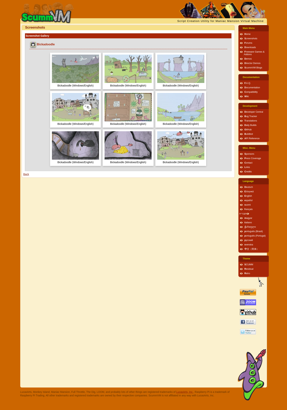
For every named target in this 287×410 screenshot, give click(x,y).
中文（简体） (251, 249)
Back (26, 174)
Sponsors (249, 154)
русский (248, 240)
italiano (248, 222)
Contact (248, 162)
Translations (250, 120)
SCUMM (248, 264)
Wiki (246, 96)
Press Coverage (252, 158)
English (248, 196)
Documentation (251, 77)
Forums (248, 43)
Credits (248, 171)
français (248, 209)
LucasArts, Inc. (184, 391)
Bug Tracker (250, 116)
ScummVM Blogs (253, 67)
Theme (246, 258)
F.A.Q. (247, 83)
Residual (248, 269)
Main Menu (249, 28)
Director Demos (252, 63)
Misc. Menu (249, 148)
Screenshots (250, 38)
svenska (248, 244)
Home (247, 34)
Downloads (250, 47)
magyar (248, 218)
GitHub (248, 129)
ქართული (250, 227)
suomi (247, 205)
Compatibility (251, 92)
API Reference (252, 138)
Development (250, 106)
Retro (247, 273)
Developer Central (253, 112)
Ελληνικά (249, 191)
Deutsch (248, 187)
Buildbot (248, 134)
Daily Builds (250, 125)
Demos (248, 59)
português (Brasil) (253, 231)
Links (247, 167)
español (248, 200)
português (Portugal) (255, 235)
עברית (242, 213)
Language (248, 181)
